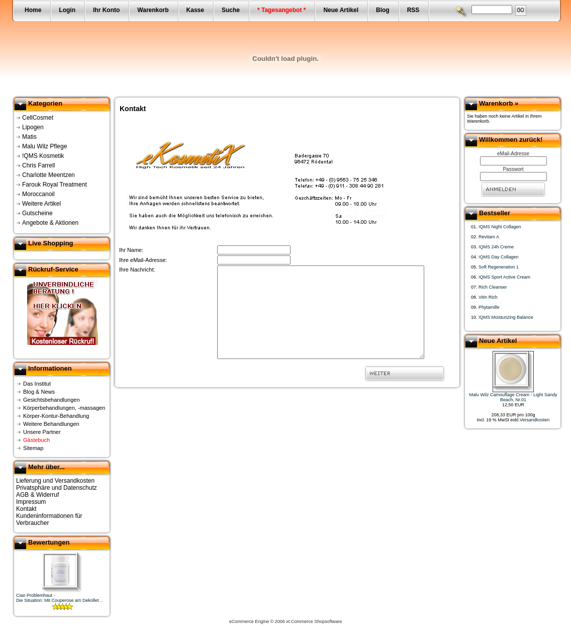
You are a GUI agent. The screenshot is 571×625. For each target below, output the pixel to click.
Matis (29, 136)
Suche (231, 10)
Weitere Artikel (41, 203)
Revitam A (489, 236)
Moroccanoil (38, 194)
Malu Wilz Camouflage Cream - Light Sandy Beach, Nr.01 (513, 397)
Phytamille (489, 307)
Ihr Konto (106, 10)
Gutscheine (37, 213)
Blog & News (39, 392)
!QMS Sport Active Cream (504, 277)
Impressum (31, 501)
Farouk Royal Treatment (54, 184)
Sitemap (33, 448)
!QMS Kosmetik (43, 155)
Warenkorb (152, 10)
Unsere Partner (42, 432)
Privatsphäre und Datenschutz (56, 487)
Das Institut (37, 384)
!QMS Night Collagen (500, 226)
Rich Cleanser (493, 287)
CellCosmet (37, 117)
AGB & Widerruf (37, 494)
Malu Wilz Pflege (44, 146)
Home (33, 10)
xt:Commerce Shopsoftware (314, 621)
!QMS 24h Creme (496, 246)
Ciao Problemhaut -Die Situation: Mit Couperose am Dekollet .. (59, 598)
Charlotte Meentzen (48, 174)
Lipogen (33, 127)
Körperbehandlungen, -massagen (64, 408)
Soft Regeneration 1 (499, 267)
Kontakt (26, 508)
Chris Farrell (38, 165)
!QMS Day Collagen (499, 256)
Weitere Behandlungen (51, 424)
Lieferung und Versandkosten (55, 480)
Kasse (195, 10)
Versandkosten (535, 419)
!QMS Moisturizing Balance (506, 317)
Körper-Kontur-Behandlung (56, 416)
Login (67, 10)
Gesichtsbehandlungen (51, 400)
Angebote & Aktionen (50, 222)
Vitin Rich (488, 297)
